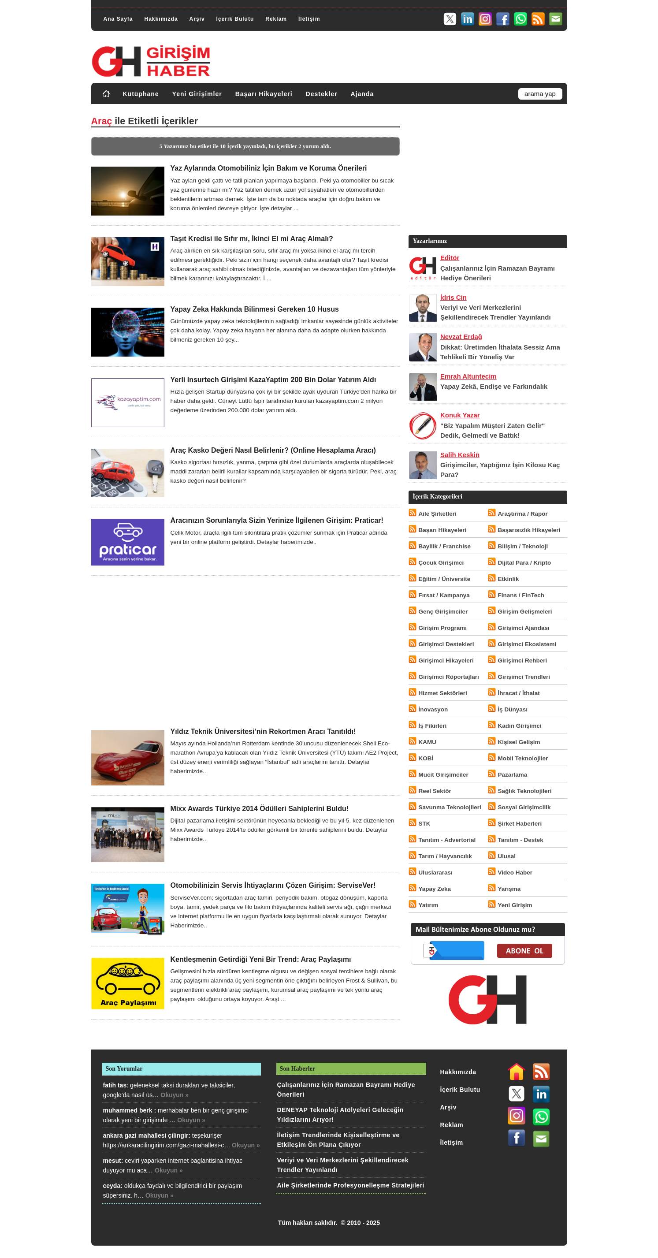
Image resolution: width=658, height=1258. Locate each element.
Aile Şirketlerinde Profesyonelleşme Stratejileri (350, 1185)
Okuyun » (174, 1094)
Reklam (276, 19)
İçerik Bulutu (235, 19)
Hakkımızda (161, 19)
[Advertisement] (245, 651)
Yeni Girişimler (197, 93)
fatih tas (115, 1085)
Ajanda (362, 93)
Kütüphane (141, 93)
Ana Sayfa (118, 19)
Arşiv (197, 19)
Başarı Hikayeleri (264, 93)
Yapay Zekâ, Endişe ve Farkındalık (493, 386)
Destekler (322, 93)
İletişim (309, 19)
